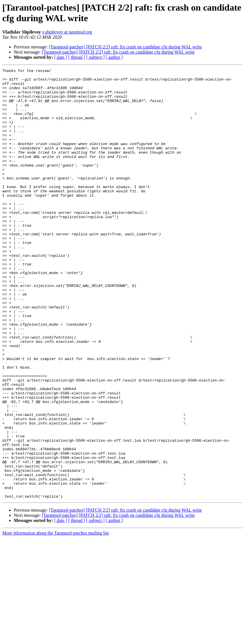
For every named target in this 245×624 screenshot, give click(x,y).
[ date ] (60, 57)
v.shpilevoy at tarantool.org (67, 32)
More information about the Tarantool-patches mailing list (55, 619)
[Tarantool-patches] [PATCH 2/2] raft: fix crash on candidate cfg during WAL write (125, 46)
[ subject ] (95, 57)
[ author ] (114, 57)
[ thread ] (76, 57)
